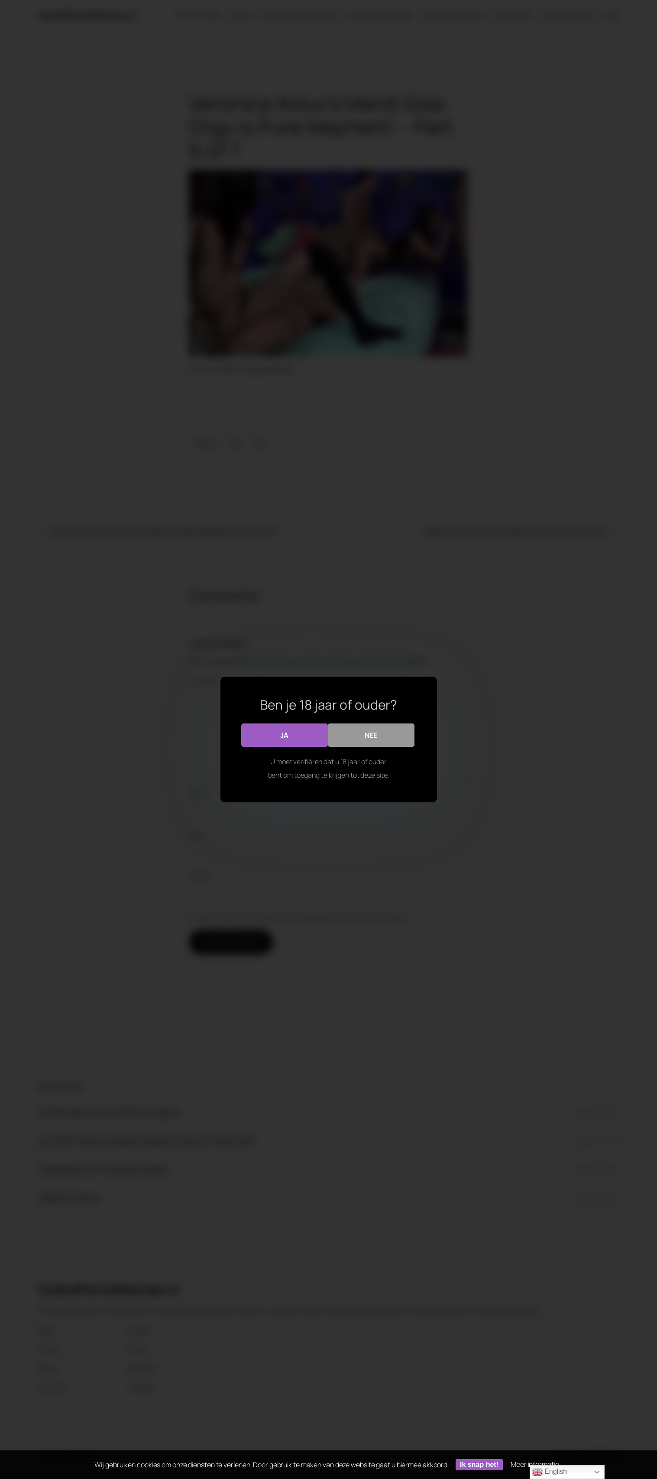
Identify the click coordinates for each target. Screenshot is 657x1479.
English (549, 1472)
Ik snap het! (479, 1464)
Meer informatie (535, 1464)
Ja (284, 735)
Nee (371, 735)
